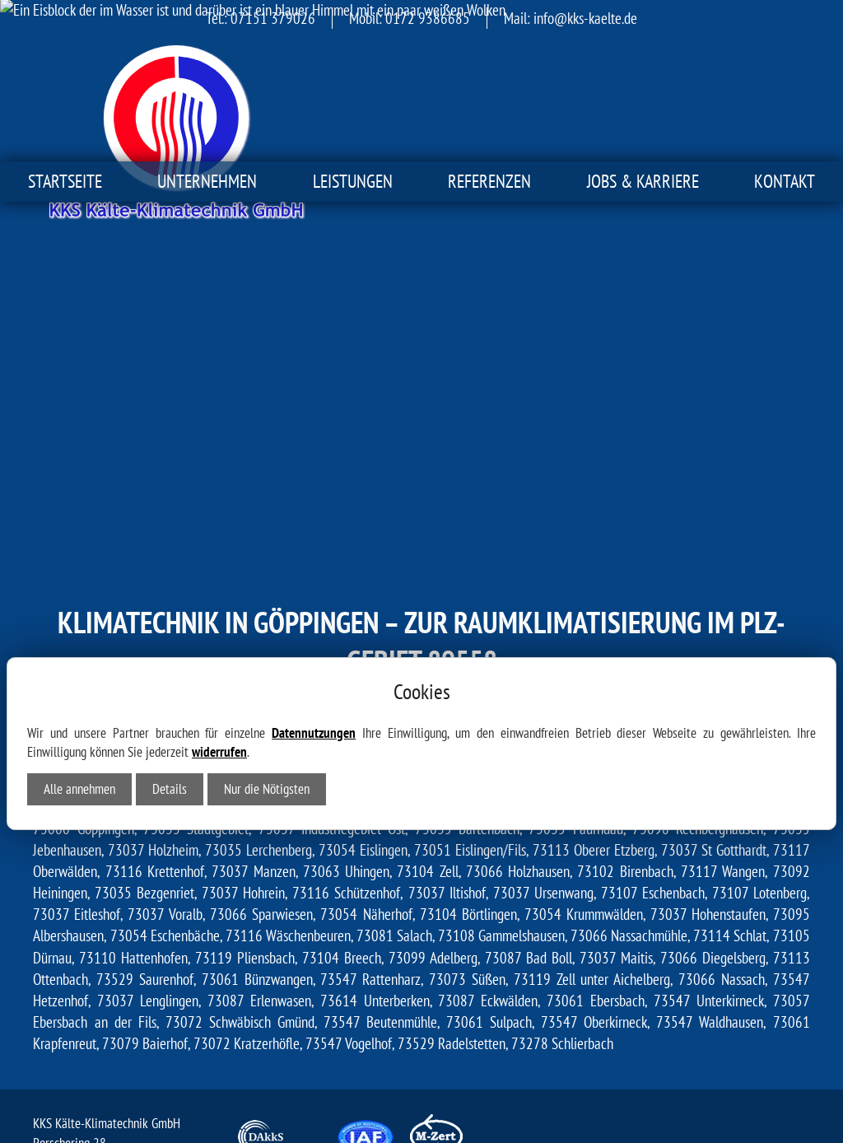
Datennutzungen (314, 561)
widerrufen (219, 580)
